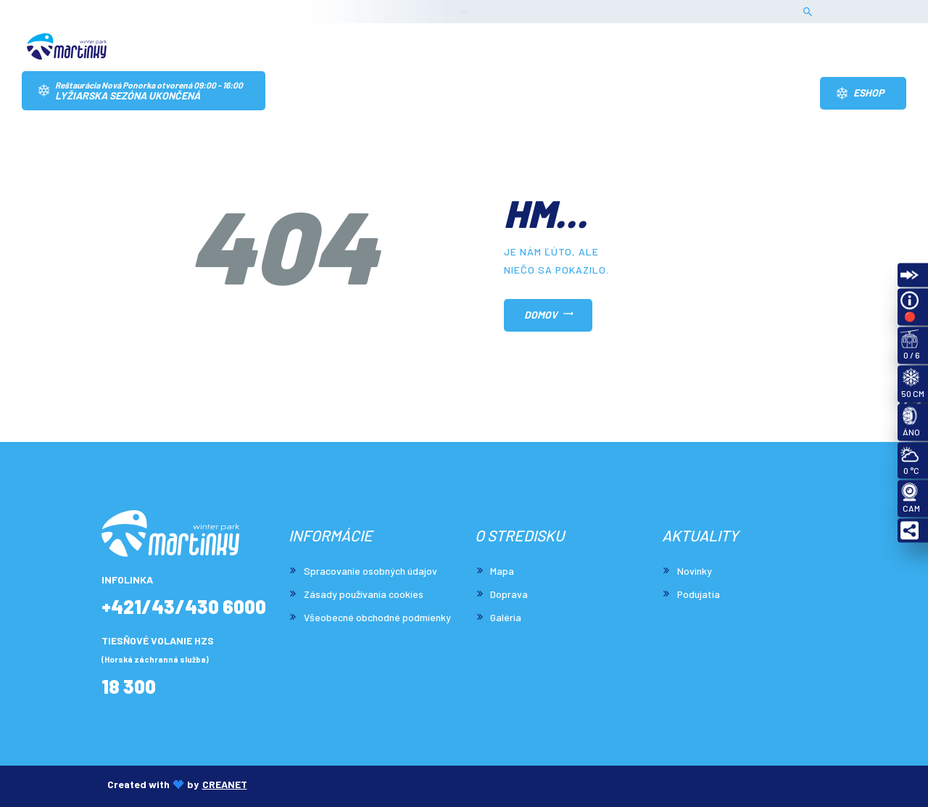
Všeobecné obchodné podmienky (377, 617)
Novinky (694, 571)
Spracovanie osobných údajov (370, 571)
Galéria (505, 617)
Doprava (509, 594)
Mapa (502, 571)
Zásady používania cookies (363, 594)
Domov (541, 314)
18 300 (129, 686)
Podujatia (698, 594)
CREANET (224, 784)
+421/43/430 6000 (184, 607)
